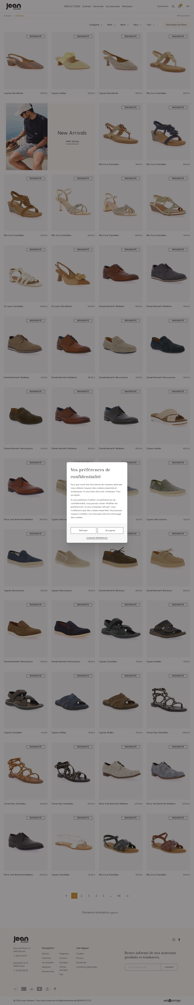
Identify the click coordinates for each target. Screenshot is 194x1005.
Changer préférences (97, 538)
